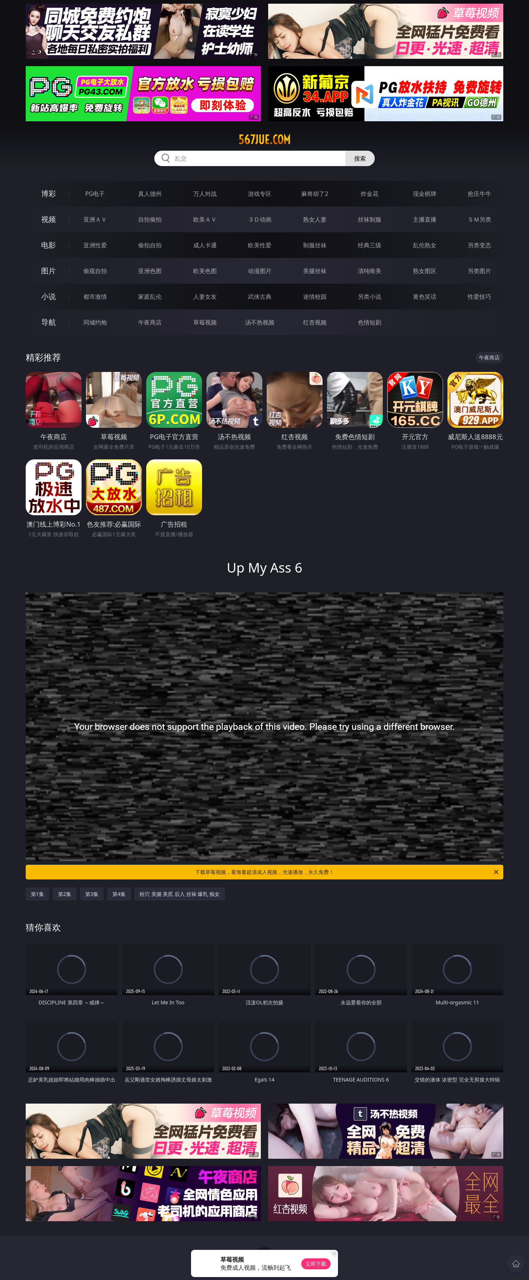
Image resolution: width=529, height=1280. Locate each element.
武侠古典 (259, 297)
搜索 (360, 158)
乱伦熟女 (424, 245)
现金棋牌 (424, 194)
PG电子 (95, 194)
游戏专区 (259, 194)
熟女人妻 (315, 219)
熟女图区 (424, 271)
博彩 (48, 193)
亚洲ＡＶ (95, 219)
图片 (48, 271)
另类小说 (369, 297)
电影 (48, 245)
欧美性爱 (259, 245)
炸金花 (369, 194)
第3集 (91, 893)
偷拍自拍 (150, 245)
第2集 (64, 893)
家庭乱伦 (150, 297)
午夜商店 (150, 322)
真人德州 (150, 194)
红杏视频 (315, 322)
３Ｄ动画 (259, 219)
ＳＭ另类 (479, 219)
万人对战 (205, 194)
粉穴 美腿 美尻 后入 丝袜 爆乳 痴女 (180, 893)
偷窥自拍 (95, 271)
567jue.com (264, 139)
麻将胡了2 (314, 194)
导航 (48, 322)
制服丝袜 (315, 245)
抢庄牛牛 (479, 194)
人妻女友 (205, 297)
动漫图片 (259, 271)
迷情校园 (315, 297)
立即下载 (316, 1263)
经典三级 (369, 245)
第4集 (119, 893)
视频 (48, 219)
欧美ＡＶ (205, 219)
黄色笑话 (424, 297)
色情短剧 (369, 322)
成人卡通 (205, 245)
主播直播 (424, 219)
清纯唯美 (369, 271)
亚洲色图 (150, 271)
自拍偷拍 (150, 219)
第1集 (37, 893)
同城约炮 (95, 322)
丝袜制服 (369, 219)
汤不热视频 (259, 322)
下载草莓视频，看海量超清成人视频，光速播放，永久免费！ (347, 872)
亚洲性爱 (95, 245)
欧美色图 (205, 271)
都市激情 (95, 297)
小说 (48, 296)
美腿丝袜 (315, 271)
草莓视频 (205, 322)
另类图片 (479, 271)
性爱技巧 (479, 297)
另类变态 (479, 245)
